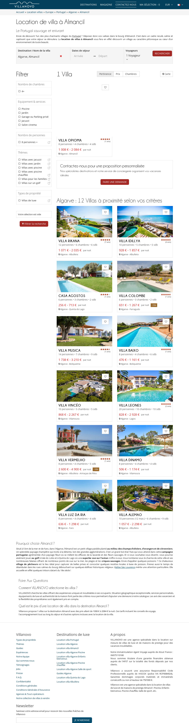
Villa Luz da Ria (72, 490)
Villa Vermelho (71, 436)
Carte (166, 74)
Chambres (131, 74)
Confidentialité (23, 657)
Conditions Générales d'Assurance (33, 665)
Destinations (88, 4)
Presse (19, 649)
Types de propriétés (26, 615)
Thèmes (20, 619)
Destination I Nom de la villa (34, 50)
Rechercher (162, 53)
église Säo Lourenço (125, 543)
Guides (19, 624)
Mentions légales (134, 708)
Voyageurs (132, 50)
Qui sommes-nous (25, 636)
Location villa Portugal (68, 615)
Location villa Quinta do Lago (71, 653)
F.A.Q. (19, 653)
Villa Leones (130, 381)
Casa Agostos (71, 271)
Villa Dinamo (130, 436)
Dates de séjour (81, 50)
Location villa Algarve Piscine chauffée (71, 639)
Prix (118, 74)
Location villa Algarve (67, 619)
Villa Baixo (129, 326)
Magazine (106, 4)
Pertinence (105, 74)
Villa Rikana (69, 216)
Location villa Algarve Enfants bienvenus (71, 633)
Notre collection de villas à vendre (33, 674)
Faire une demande (115, 157)
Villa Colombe (132, 271)
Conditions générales (26, 661)
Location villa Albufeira (68, 657)
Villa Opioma (70, 116)
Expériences (22, 628)
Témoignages (22, 640)
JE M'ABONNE (82, 696)
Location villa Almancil (67, 624)
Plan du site (99, 708)
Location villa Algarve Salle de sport (74, 645)
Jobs (18, 644)
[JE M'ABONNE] (44, 696)
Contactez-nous (126, 4)
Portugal (76, 36)
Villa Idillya (129, 216)
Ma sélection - (150, 4)
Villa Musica (69, 326)
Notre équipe (22, 632)
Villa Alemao (130, 490)
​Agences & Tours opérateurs (30, 669)
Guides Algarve (64, 649)
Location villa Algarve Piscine (71, 628)
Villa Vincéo (69, 381)
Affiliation (115, 708)
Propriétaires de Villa (78, 708)
